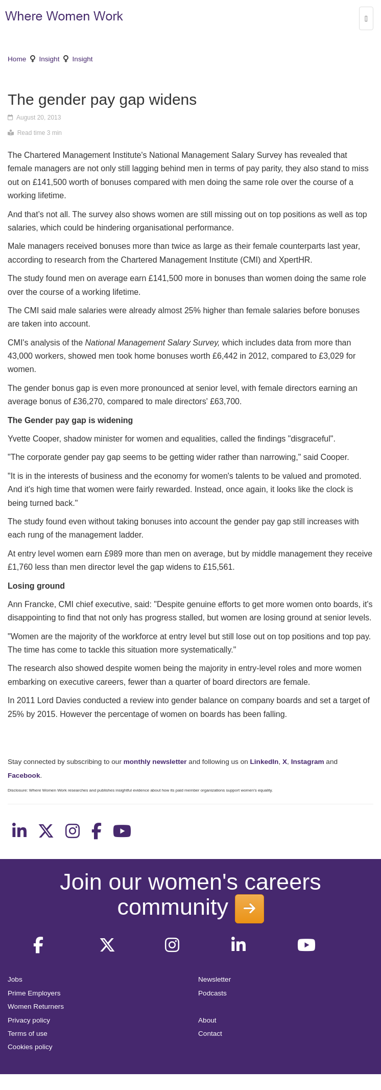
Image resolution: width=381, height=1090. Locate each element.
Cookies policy (30, 1047)
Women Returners (36, 1006)
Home (17, 59)
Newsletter (214, 979)
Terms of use (27, 1033)
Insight (49, 59)
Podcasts (212, 993)
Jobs (15, 979)
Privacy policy (29, 1020)
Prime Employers (34, 993)
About (207, 1020)
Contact (210, 1033)
